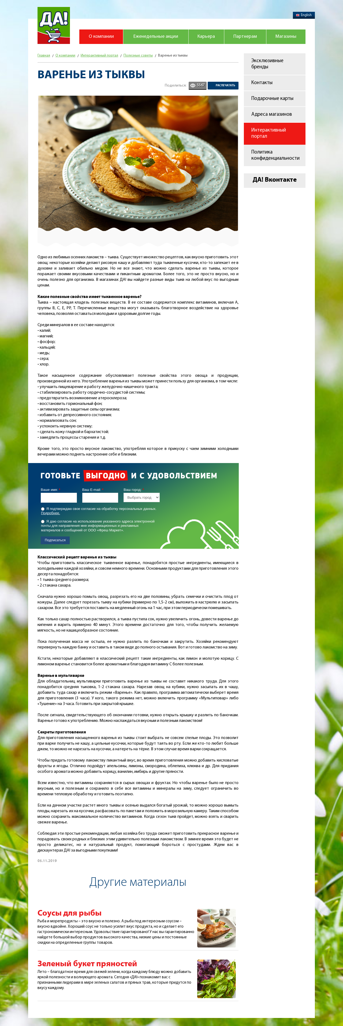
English (304, 15)
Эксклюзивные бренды (267, 64)
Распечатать (225, 85)
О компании (101, 36)
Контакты (262, 82)
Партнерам (245, 36)
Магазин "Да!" (54, 25)
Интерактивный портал (268, 133)
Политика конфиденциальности (275, 155)
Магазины (285, 36)
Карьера (206, 36)
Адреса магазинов (271, 114)
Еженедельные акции (155, 36)
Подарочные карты (272, 98)
